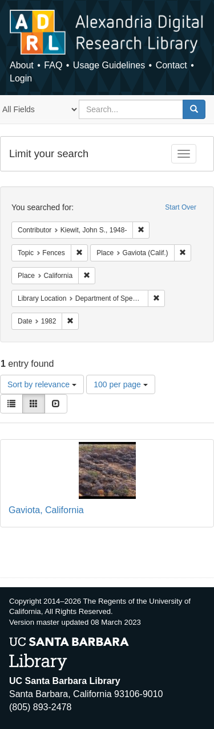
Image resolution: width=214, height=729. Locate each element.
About (22, 65)
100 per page (120, 384)
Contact (171, 65)
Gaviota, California (46, 510)
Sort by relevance (41, 384)
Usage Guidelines (109, 65)
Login (21, 78)
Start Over (180, 207)
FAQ (53, 65)
